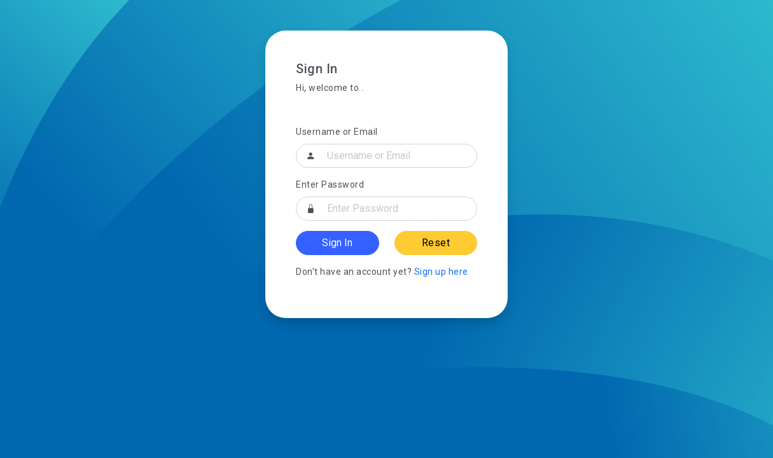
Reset (436, 243)
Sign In (337, 243)
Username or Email (337, 132)
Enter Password (330, 184)
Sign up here (441, 272)
